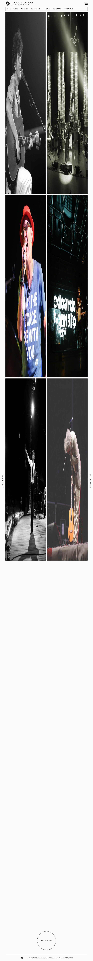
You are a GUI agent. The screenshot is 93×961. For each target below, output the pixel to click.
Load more (46, 941)
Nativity (35, 9)
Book (16, 9)
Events (25, 9)
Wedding (68, 9)
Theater (57, 9)
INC (69, 958)
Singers (47, 9)
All (9, 9)
